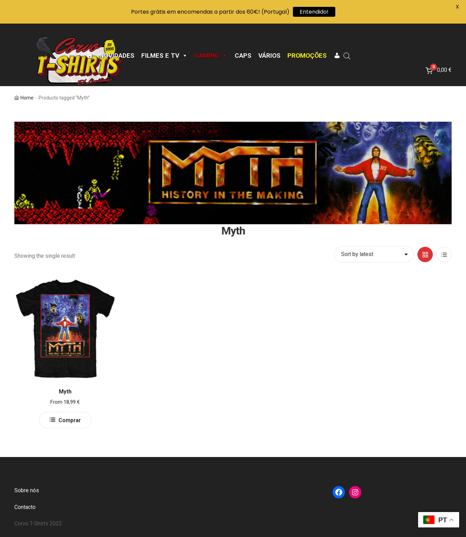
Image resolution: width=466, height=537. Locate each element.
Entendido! (314, 12)
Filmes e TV (164, 55)
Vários (269, 55)
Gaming (211, 55)
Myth (65, 391)
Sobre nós (26, 490)
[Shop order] (374, 254)
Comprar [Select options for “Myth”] (70, 420)
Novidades (117, 55)
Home (27, 97)
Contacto (25, 507)
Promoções (307, 55)
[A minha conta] (337, 55)
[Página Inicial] (89, 55)
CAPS (243, 55)
